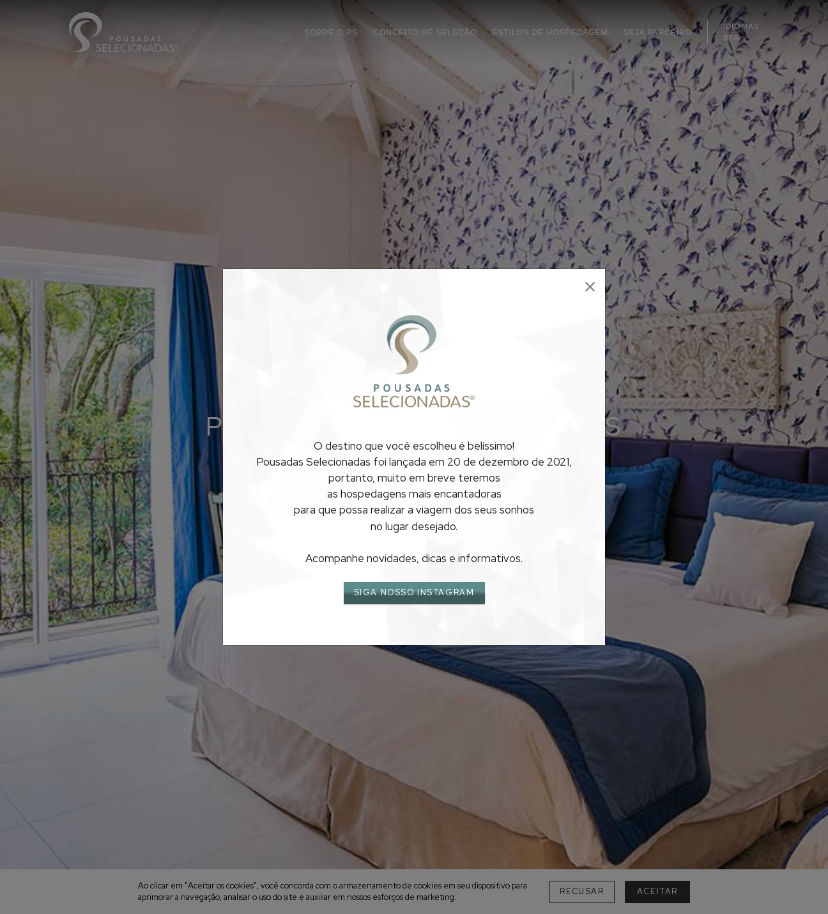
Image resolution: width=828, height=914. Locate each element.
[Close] (590, 287)
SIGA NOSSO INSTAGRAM (414, 592)
